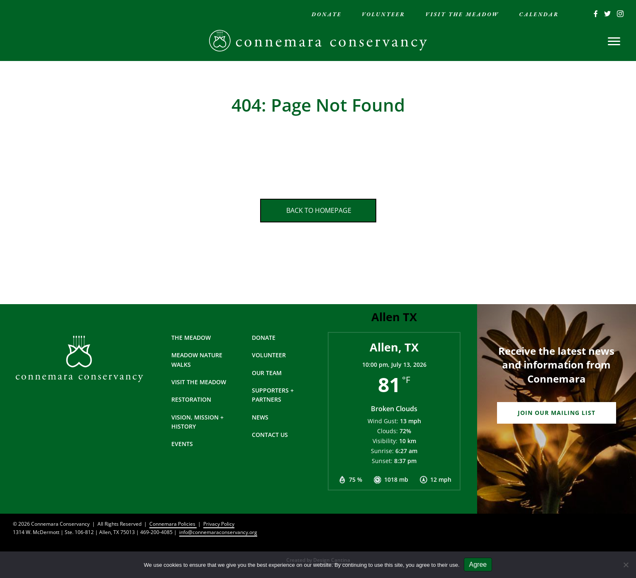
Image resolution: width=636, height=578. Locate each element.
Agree (478, 564)
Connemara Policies (173, 523)
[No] (625, 565)
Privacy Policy (218, 523)
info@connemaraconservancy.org (218, 532)
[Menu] (614, 41)
